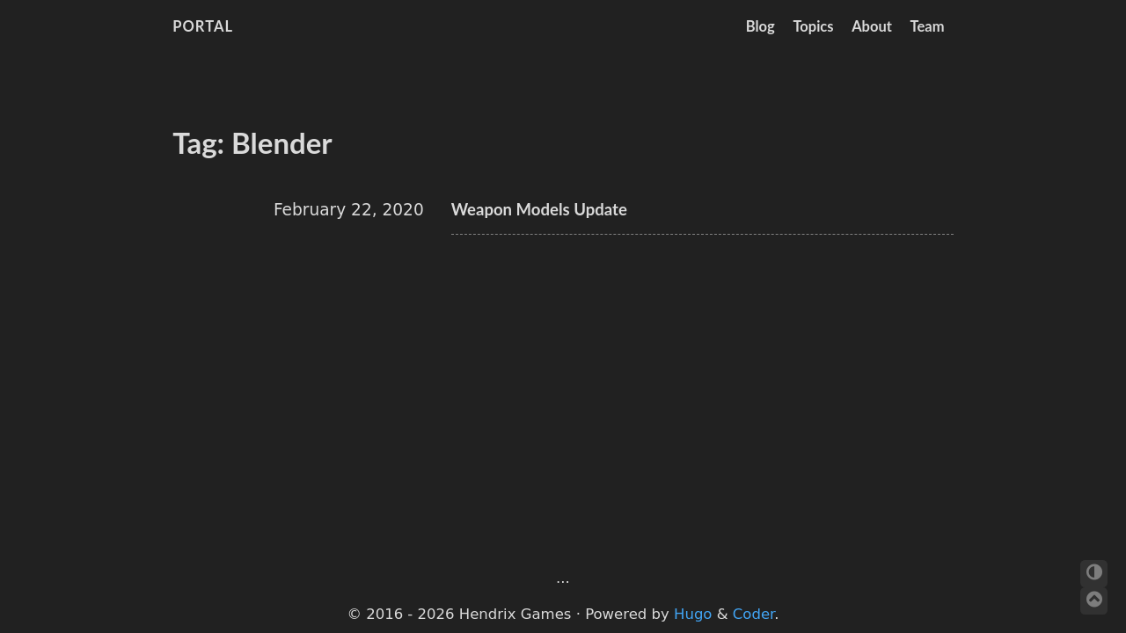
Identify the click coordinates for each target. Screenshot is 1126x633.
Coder (754, 614)
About (872, 26)
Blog (760, 26)
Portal (202, 26)
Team (927, 26)
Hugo (693, 614)
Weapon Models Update (539, 209)
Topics (813, 26)
